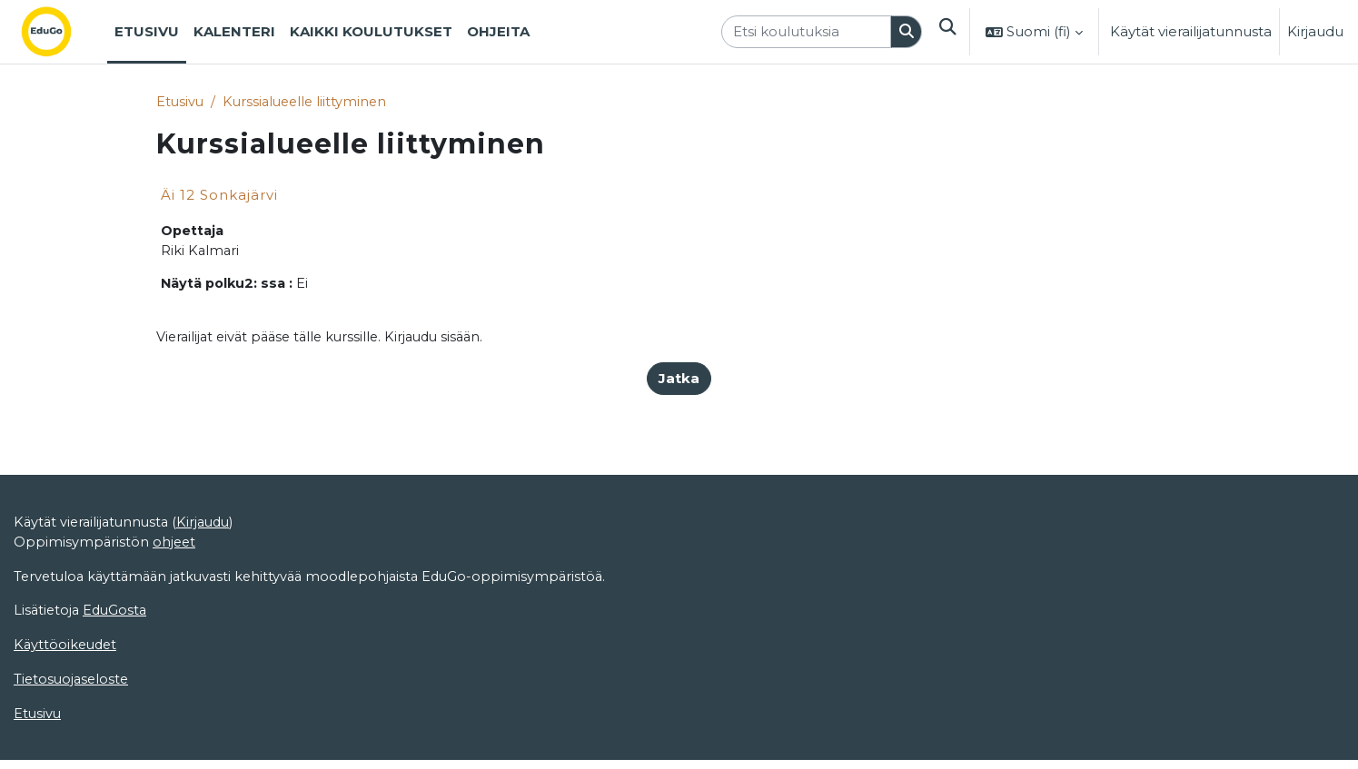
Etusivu (180, 102)
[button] (946, 32)
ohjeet (176, 610)
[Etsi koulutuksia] (804, 32)
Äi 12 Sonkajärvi (219, 195)
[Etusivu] (61, 32)
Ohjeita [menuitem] (498, 31)
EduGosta (118, 680)
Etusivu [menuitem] (146, 31)
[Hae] (904, 32)
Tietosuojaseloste (73, 750)
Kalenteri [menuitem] (234, 31)
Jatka (679, 381)
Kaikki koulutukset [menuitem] (371, 31)
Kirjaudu (1315, 31)
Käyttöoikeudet (67, 716)
